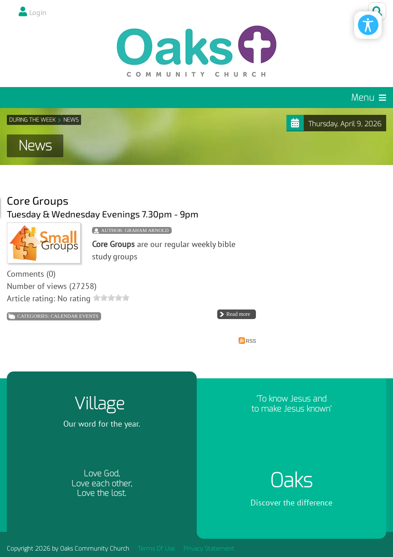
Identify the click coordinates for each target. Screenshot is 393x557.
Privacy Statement (209, 548)
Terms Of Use (156, 548)
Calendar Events (74, 316)
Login (37, 12)
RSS (247, 340)
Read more (238, 314)
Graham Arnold (147, 230)
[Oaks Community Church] (197, 51)
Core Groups (37, 200)
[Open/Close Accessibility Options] (368, 25)
